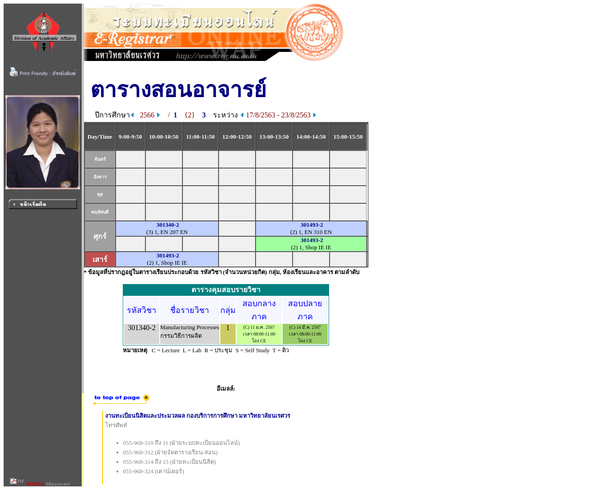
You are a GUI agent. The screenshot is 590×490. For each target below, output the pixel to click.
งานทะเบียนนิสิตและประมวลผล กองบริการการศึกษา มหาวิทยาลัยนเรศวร (198, 415)
